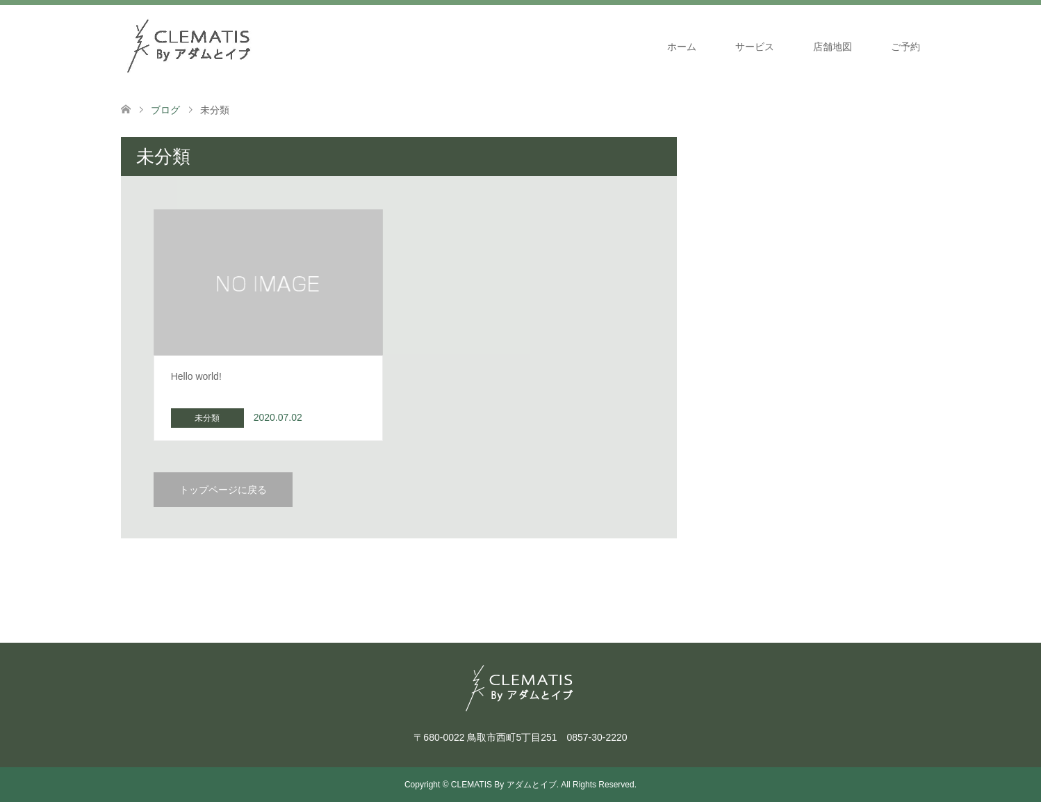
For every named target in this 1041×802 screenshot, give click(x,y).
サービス (754, 46)
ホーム (681, 46)
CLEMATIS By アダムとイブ (504, 784)
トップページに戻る (223, 489)
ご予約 (905, 46)
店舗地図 (832, 46)
